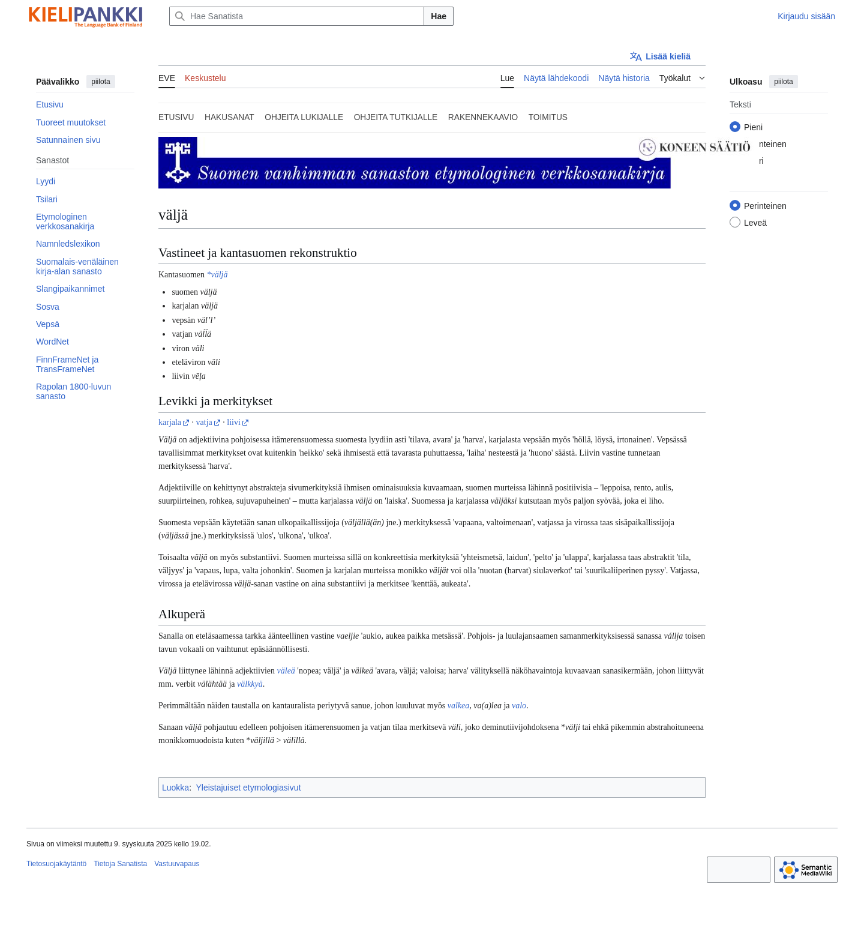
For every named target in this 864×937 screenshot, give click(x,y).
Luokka (175, 787)
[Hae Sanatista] (296, 16)
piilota (100, 81)
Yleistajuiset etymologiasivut (248, 787)
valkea (459, 705)
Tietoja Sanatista (120, 864)
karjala (169, 422)
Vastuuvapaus (176, 864)
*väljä (216, 274)
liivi (234, 422)
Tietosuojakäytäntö (56, 864)
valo (519, 705)
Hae (438, 16)
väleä (286, 670)
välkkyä (250, 683)
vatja (204, 422)
